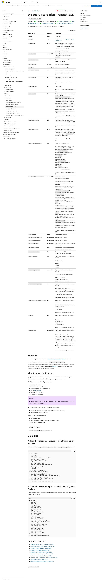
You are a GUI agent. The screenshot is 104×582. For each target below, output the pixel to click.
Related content (83, 21)
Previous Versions (13, 577)
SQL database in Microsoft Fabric (65, 23)
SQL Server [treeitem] (5, 19)
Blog (20, 577)
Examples (82, 19)
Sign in (100, 2)
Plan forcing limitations (85, 15)
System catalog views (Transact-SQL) (39, 559)
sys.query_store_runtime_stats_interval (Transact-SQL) (43, 557)
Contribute (25, 577)
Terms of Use (53, 577)
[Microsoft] (3, 2)
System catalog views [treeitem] (10, 69)
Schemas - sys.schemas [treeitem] (10, 75)
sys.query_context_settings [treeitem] (12, 104)
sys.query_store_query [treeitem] (11, 108)
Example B (54, 366)
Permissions (83, 17)
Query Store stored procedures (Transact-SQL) (42, 561)
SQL (33, 11)
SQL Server (37, 11)
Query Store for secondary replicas (56, 359)
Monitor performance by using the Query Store (42, 544)
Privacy (31, 577)
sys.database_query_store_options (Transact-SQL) (42, 546)
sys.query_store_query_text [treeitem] (12, 111)
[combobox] (13, 14)
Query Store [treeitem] (9, 100)
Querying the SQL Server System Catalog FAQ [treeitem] (14, 72)
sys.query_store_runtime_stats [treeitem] (13, 113)
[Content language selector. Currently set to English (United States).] (8, 574)
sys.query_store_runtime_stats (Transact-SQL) (41, 554)
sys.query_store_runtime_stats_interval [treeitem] (14, 115)
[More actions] (75, 11)
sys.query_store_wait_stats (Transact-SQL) (40, 555)
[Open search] (97, 2)
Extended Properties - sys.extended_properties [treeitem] (11, 78)
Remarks (82, 13)
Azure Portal (86, 6)
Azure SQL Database (64, 21)
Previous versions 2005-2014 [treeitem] (9, 21)
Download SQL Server (96, 6)
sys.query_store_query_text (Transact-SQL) (41, 552)
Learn (29, 11)
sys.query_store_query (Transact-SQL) (39, 550)
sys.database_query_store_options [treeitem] (13, 102)
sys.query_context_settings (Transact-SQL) (40, 548)
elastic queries (37, 390)
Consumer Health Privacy (41, 577)
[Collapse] (22, 11)
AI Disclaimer (5, 577)
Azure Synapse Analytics (48, 23)
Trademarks (59, 577)
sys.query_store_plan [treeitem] (11, 106)
